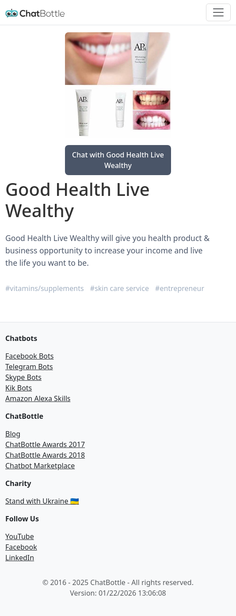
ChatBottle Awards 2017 (45, 444)
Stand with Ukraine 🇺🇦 (42, 501)
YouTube (19, 536)
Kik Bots (18, 388)
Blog (12, 434)
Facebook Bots (29, 356)
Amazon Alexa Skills (37, 398)
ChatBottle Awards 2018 (45, 455)
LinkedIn (19, 557)
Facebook (21, 547)
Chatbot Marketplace (40, 466)
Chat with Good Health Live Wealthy (118, 160)
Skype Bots (23, 377)
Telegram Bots (29, 366)
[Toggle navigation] (218, 12)
